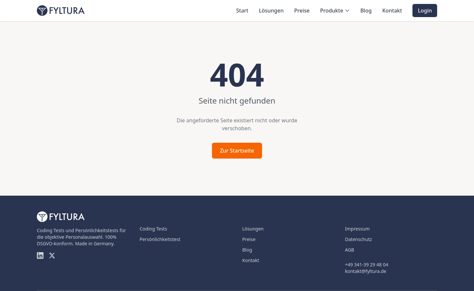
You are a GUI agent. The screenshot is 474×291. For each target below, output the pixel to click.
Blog (366, 10)
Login (425, 10)
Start (242, 10)
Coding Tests (153, 229)
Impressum (357, 229)
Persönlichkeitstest (160, 239)
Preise (302, 10)
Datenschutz (358, 239)
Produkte (335, 10)
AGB (349, 250)
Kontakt (392, 10)
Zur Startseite (237, 150)
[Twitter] (52, 255)
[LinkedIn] (40, 255)
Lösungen (271, 10)
